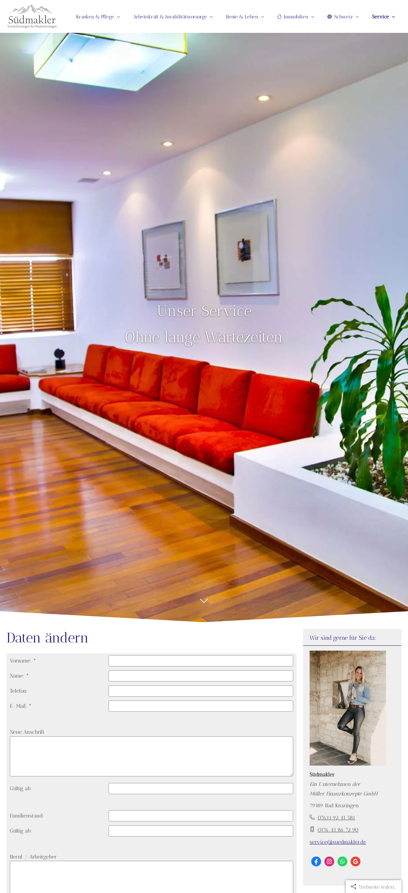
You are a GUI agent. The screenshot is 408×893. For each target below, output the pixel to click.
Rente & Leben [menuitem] (242, 17)
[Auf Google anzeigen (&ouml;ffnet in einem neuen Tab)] (355, 861)
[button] (204, 604)
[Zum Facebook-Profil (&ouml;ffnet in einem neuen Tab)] (316, 861)
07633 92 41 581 (336, 818)
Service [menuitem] (380, 17)
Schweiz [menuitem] (340, 17)
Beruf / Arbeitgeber (33, 857)
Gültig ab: (21, 788)
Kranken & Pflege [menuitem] (95, 17)
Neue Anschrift (27, 732)
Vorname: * (23, 661)
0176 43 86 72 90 (337, 830)
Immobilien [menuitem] (293, 17)
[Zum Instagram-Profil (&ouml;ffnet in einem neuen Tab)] (329, 861)
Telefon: (19, 691)
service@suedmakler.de (338, 842)
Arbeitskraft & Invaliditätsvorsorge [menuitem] (170, 17)
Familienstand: (27, 816)
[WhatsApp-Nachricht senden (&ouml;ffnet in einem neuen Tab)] (342, 861)
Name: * (19, 676)
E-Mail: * (20, 706)
